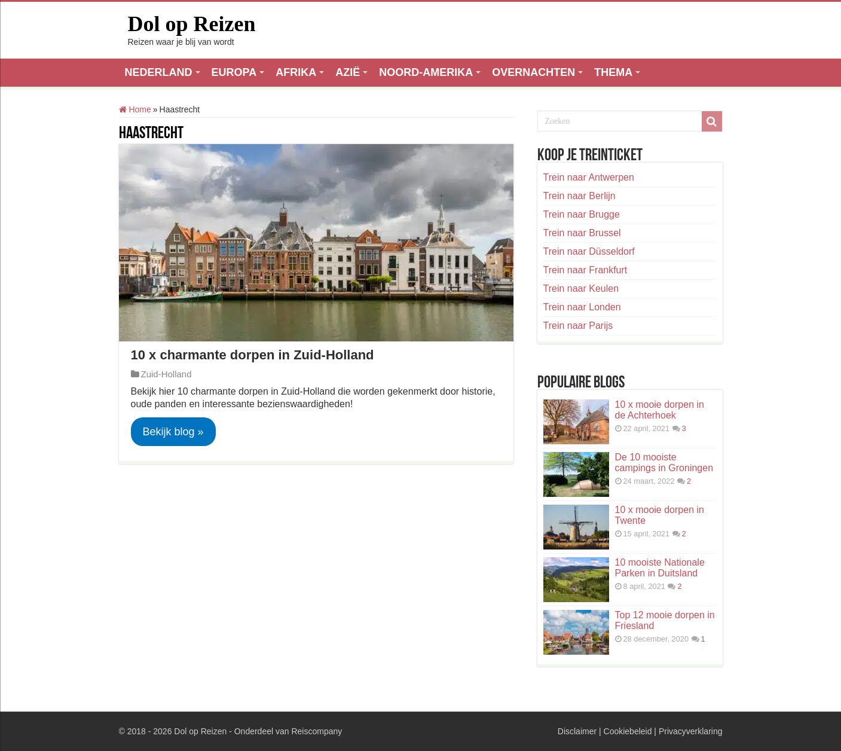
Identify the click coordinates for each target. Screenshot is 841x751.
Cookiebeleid (628, 731)
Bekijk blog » (173, 432)
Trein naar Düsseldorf (589, 251)
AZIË (347, 72)
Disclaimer (577, 731)
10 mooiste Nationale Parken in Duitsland (660, 567)
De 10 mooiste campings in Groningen (664, 462)
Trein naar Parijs (578, 325)
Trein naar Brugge (581, 214)
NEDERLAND (158, 72)
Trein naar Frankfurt (585, 270)
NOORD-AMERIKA (426, 72)
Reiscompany (316, 731)
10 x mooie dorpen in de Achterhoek (659, 409)
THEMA (613, 72)
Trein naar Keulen (581, 288)
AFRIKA (296, 72)
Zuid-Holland (166, 374)
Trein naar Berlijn (579, 196)
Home (135, 109)
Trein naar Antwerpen (588, 177)
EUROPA (234, 72)
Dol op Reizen (192, 24)
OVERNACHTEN (533, 72)
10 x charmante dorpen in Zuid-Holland (252, 354)
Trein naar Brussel (582, 233)
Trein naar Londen (582, 307)
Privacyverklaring (691, 731)
